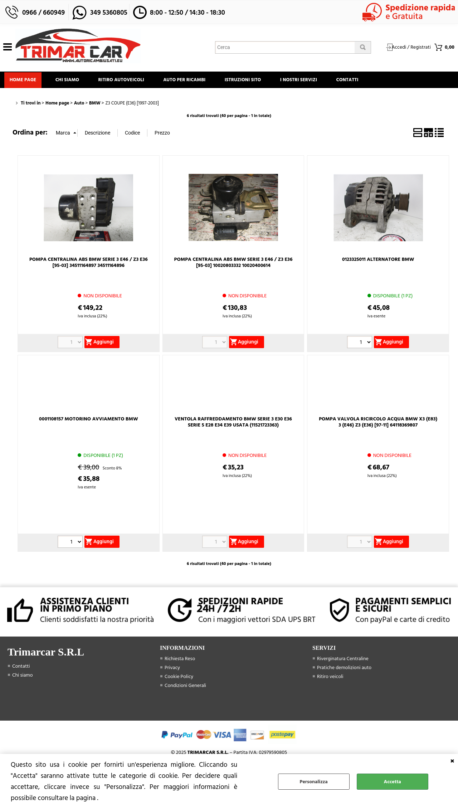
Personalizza (314, 782)
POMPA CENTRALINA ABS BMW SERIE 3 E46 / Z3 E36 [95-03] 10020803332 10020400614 (233, 264)
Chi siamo (71, 81)
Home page (24, 81)
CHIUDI (452, 761)
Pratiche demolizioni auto (344, 670)
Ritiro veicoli (330, 678)
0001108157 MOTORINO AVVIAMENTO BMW (88, 421)
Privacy (172, 670)
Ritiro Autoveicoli (127, 81)
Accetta (392, 782)
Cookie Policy (179, 678)
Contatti (363, 81)
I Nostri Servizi (311, 81)
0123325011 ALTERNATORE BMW (378, 261)
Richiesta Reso (180, 661)
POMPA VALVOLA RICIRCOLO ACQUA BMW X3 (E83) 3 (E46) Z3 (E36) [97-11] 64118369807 (378, 424)
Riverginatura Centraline (343, 661)
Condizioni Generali (185, 687)
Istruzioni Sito (253, 81)
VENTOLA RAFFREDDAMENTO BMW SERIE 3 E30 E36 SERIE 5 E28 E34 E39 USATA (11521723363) (233, 424)
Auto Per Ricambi (192, 81)
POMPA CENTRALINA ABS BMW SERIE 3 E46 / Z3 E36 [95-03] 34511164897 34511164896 (88, 264)
